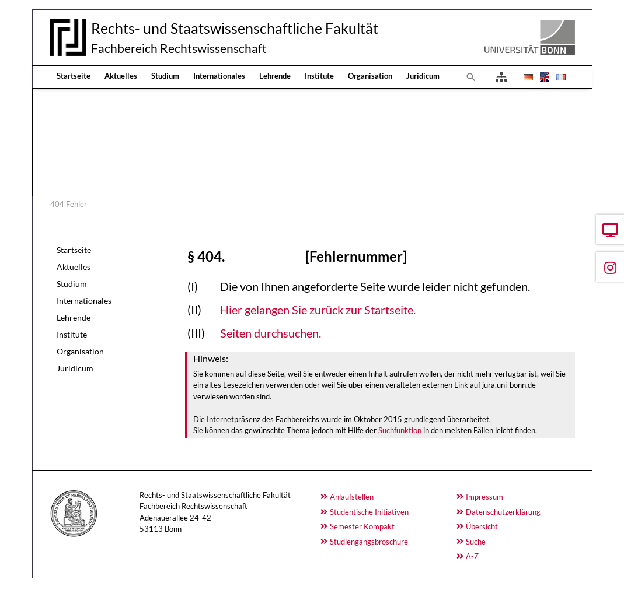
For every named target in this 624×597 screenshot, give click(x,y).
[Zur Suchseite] (471, 76)
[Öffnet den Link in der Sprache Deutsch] (527, 76)
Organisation (370, 75)
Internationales (219, 75)
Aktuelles (120, 75)
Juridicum (423, 75)
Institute (319, 75)
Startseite (73, 75)
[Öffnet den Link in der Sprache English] (543, 76)
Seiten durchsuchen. (270, 333)
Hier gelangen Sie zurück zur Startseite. (318, 310)
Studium (165, 75)
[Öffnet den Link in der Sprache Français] (560, 76)
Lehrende (275, 75)
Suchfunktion (399, 430)
